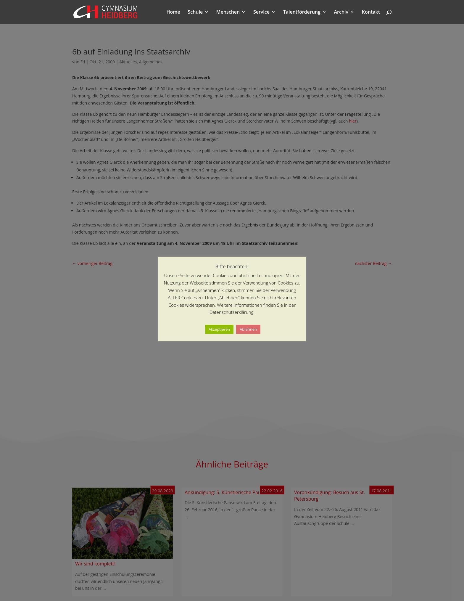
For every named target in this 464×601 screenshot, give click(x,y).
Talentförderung (301, 12)
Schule (195, 12)
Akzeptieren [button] (219, 329)
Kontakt (371, 12)
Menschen (228, 12)
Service (261, 12)
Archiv (341, 12)
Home (173, 12)
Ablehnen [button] (248, 329)
